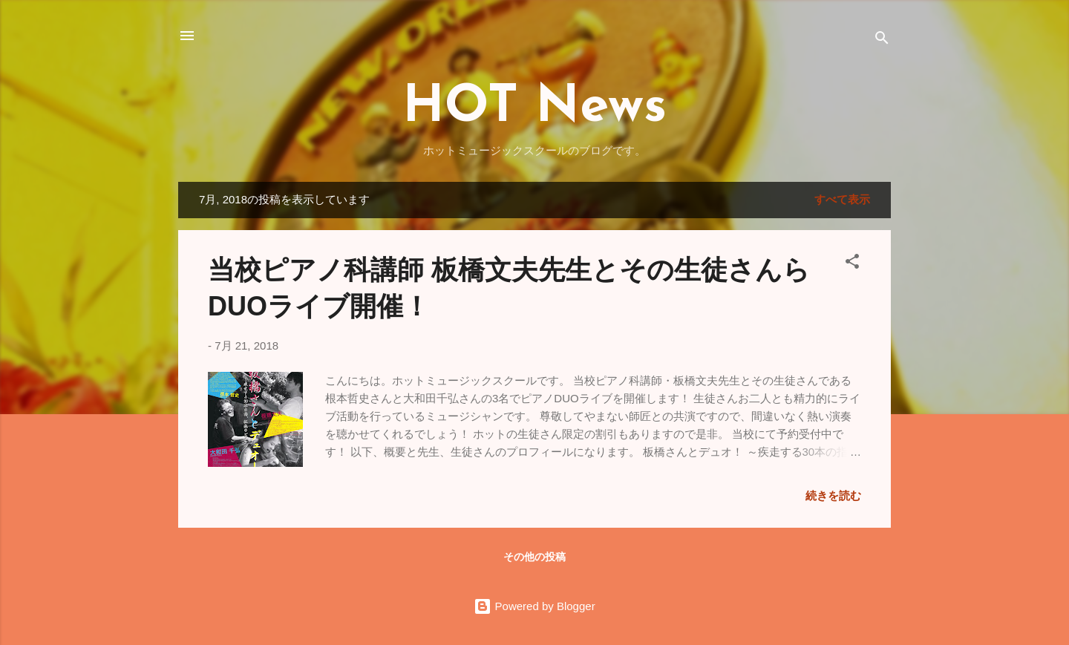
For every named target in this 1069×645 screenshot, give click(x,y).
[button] (852, 263)
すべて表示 (842, 199)
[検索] (882, 40)
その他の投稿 (534, 557)
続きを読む (833, 495)
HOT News (534, 108)
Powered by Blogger (534, 606)
